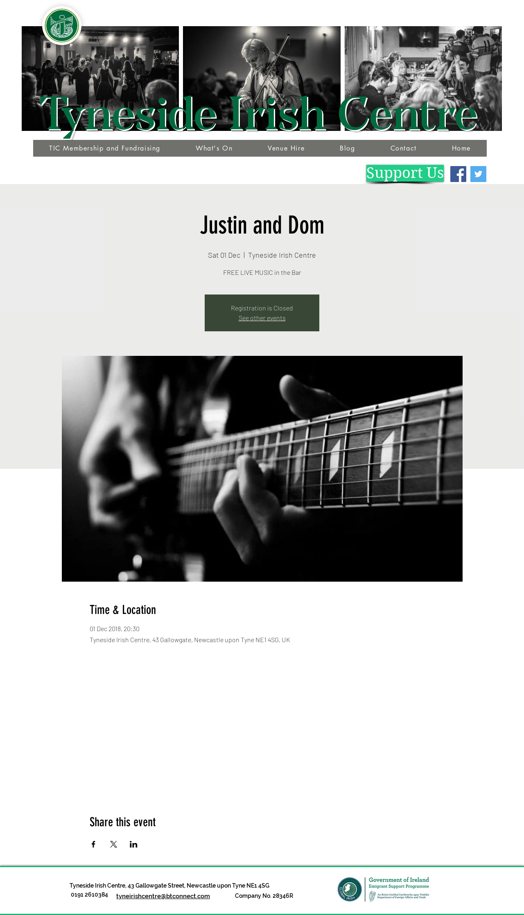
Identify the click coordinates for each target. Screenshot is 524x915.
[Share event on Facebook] (93, 844)
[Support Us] (405, 173)
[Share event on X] (113, 844)
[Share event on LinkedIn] (134, 844)
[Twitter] (478, 174)
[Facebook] (458, 174)
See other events (262, 317)
